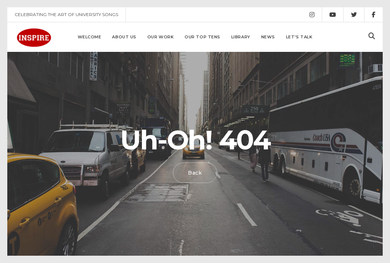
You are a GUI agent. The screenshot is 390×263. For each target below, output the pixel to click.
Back (195, 172)
